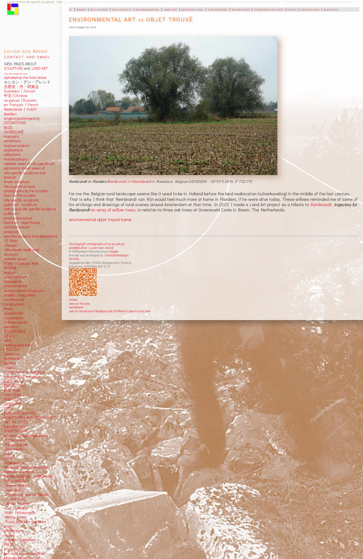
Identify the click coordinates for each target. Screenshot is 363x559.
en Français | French (21, 104)
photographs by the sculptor (26, 190)
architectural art (16, 226)
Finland (10, 367)
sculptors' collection (19, 539)
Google (114, 251)
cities (292, 9)
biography (11, 136)
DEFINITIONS (15, 122)
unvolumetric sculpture (22, 376)
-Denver (10, 245)
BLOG (8, 127)
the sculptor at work (19, 186)
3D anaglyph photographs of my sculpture (97, 244)
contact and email (27, 56)
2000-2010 (12, 403)
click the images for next (15, 73)
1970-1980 (12, 390)
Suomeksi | (13, 91)
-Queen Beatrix (16, 485)
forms (8, 308)
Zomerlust (12, 353)
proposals (11, 231)
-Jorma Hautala (16, 503)
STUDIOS (11, 349)
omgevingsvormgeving (21, 118)
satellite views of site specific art (29, 163)
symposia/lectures (269, 9)
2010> (8, 408)
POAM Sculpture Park (21, 263)
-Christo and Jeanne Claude (26, 494)
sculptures (99, 9)
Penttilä (74, 259)
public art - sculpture (20, 204)
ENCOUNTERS (15, 480)
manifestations (16, 159)
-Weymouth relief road (21, 249)
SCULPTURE (13, 68)
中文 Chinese (16, 95)
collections (12, 154)
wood (8, 453)
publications (218, 9)
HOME (73, 300)
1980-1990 (12, 394)
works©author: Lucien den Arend (91, 248)
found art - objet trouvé (22, 222)
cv (70, 9)
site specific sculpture (21, 200)
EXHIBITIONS (15, 385)
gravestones (14, 313)
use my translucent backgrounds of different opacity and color (110, 311)
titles (8, 340)
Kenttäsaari (13, 358)
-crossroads (13, 449)
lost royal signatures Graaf (25, 553)
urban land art (15, 277)
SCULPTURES (14, 331)
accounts (331, 9)
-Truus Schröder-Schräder (25, 521)
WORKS (10, 267)
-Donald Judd (14, 498)
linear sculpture (16, 181)
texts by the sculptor (20, 195)
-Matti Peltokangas (19, 512)
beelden (10, 113)
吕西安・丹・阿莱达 (21, 86)
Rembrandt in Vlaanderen (129, 181)
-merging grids (16, 444)
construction (14, 304)
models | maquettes (20, 295)
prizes (9, 526)
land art (170, 9)
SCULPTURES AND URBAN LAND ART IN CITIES (30, 420)
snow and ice (14, 462)
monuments (13, 317)
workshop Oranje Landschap (27, 467)
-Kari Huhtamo (16, 508)
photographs (14, 530)
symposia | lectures (19, 412)
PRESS (9, 544)
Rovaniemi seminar (19, 471)
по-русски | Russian (20, 100)
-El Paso (10, 240)
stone (8, 458)
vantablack (76, 307)
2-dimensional (15, 322)
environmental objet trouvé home (100, 219)
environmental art (18, 218)
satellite (10, 258)
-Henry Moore (15, 517)
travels (9, 535)
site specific (121, 9)
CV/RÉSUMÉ (14, 131)
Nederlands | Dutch (20, 109)
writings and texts (18, 345)
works (81, 9)
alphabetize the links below (25, 77)
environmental (147, 9)
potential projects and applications (31, 236)
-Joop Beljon (14, 490)
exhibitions (241, 9)
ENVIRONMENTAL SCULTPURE (28, 476)
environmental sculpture (23, 290)
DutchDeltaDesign (117, 255)
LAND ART (39, 68)
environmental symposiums (26, 435)
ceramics (11, 326)
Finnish (29, 91)
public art (11, 213)
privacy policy (14, 548)
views (21, 258)
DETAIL (9, 335)
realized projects (17, 145)
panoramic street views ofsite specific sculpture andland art (24, 173)
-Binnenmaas (15, 440)
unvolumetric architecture (24, 372)
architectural (192, 9)
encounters (310, 9)
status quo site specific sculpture (30, 208)
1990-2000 (13, 399)
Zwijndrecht (13, 426)
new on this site (79, 303)
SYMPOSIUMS (15, 430)
